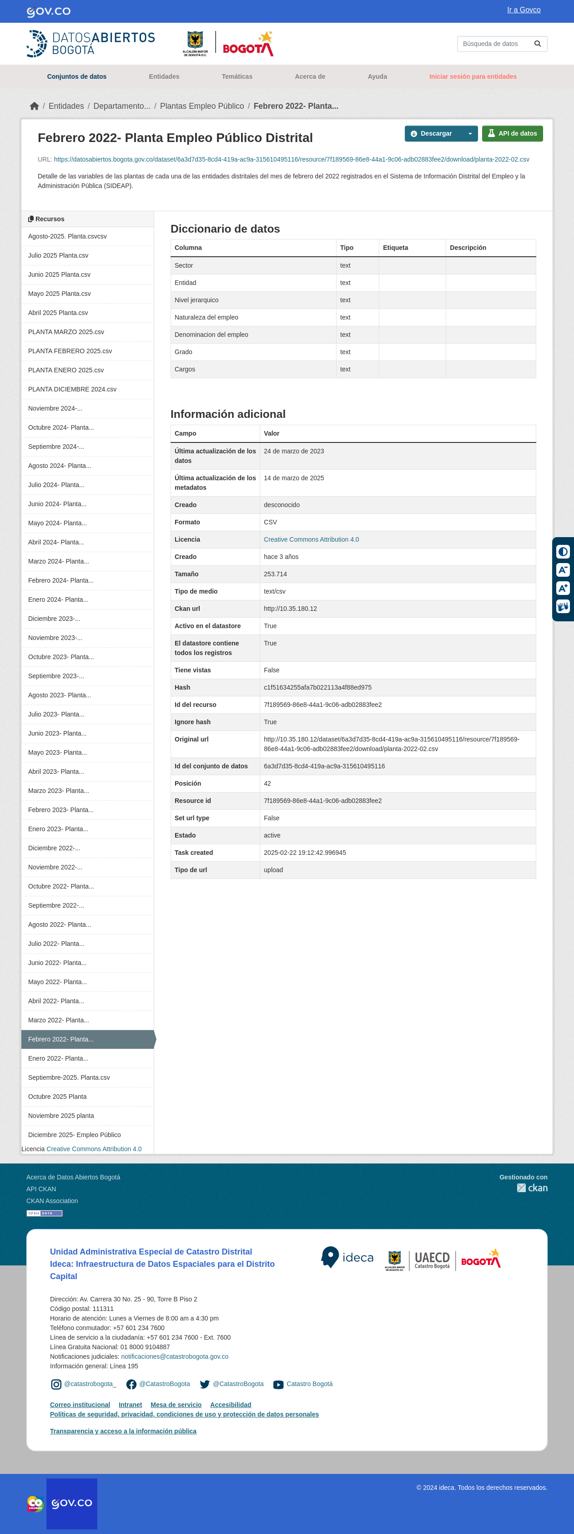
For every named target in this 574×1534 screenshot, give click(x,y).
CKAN (523, 1188)
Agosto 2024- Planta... (59, 465)
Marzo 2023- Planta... (58, 790)
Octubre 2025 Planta (57, 1096)
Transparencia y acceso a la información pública (123, 1431)
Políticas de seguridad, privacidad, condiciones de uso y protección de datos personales (184, 1414)
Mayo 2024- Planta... (57, 523)
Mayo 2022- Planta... (57, 981)
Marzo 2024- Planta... (58, 561)
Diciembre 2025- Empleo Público (74, 1134)
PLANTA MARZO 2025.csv (66, 331)
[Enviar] (538, 44)
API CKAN (41, 1189)
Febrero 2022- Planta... (296, 106)
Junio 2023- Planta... (57, 733)
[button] (468, 134)
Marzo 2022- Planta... (58, 1020)
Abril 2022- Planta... (56, 1001)
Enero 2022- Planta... (58, 1058)
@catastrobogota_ (90, 1383)
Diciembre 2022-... (54, 848)
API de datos (512, 133)
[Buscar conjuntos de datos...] (502, 44)
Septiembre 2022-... (56, 905)
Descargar (431, 133)
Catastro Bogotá (309, 1383)
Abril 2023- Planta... (56, 771)
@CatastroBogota (164, 1383)
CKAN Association (52, 1200)
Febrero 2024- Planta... (61, 580)
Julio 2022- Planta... (56, 943)
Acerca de (310, 76)
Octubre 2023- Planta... (61, 656)
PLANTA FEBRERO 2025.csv (70, 351)
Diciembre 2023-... (54, 618)
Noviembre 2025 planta (61, 1115)
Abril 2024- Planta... (56, 542)
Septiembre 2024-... (56, 446)
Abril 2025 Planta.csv (58, 312)
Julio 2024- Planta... (56, 484)
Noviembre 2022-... (55, 867)
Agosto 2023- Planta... (59, 695)
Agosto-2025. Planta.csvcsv (67, 236)
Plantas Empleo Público (202, 106)
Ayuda (377, 76)
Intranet (130, 1404)
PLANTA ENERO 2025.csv (66, 370)
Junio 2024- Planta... (57, 504)
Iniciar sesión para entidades (473, 76)
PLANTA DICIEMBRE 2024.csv (72, 389)
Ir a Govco (524, 10)
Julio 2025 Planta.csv (58, 255)
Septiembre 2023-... (56, 676)
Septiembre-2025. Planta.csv (69, 1077)
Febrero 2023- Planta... (61, 809)
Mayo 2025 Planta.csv (59, 293)
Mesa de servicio (176, 1404)
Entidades (164, 76)
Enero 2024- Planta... (58, 599)
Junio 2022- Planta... (57, 962)
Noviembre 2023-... (55, 637)
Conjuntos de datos (77, 76)
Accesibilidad (230, 1404)
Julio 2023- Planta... (56, 714)
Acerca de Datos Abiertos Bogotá (73, 1177)
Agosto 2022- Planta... (59, 924)
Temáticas (237, 76)
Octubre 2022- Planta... (61, 886)
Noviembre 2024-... (55, 408)
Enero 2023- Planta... (58, 829)
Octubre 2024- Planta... (61, 427)
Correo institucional (80, 1404)
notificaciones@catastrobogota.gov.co (174, 1356)
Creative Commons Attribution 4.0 (93, 1149)
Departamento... (122, 106)
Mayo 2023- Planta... (57, 752)
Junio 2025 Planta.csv (59, 274)
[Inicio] (34, 106)
